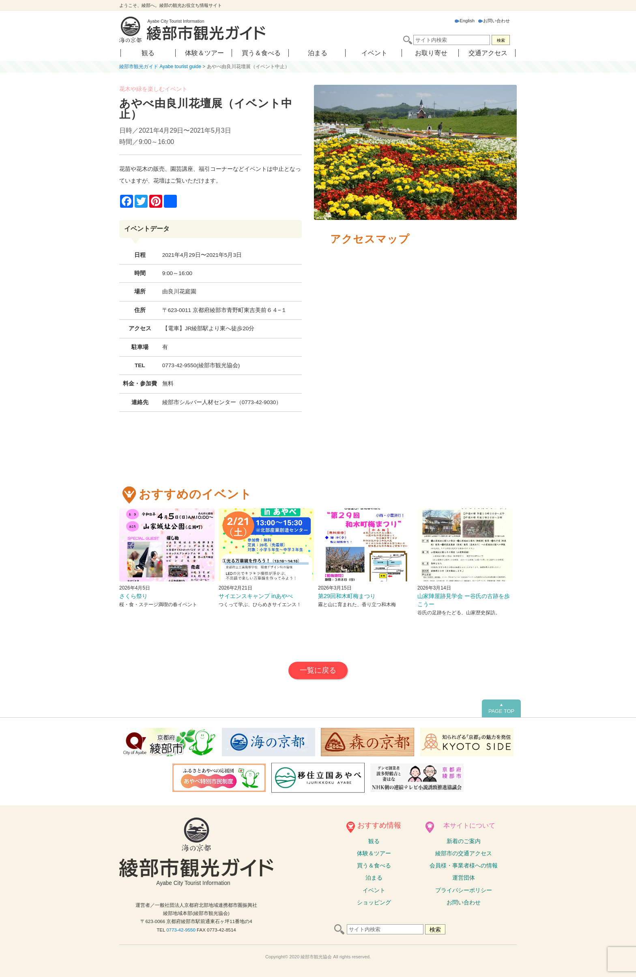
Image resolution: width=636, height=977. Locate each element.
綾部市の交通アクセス (463, 853)
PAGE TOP (501, 708)
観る (148, 52)
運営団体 (463, 877)
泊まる (317, 52)
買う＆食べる (261, 52)
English (465, 20)
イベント (374, 52)
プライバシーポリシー (463, 890)
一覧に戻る (318, 670)
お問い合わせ (494, 20)
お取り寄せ (431, 52)
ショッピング (374, 902)
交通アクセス (487, 52)
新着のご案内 (464, 841)
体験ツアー (374, 853)
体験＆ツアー (204, 52)
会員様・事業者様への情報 (464, 865)
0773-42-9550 (181, 930)
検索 (501, 40)
